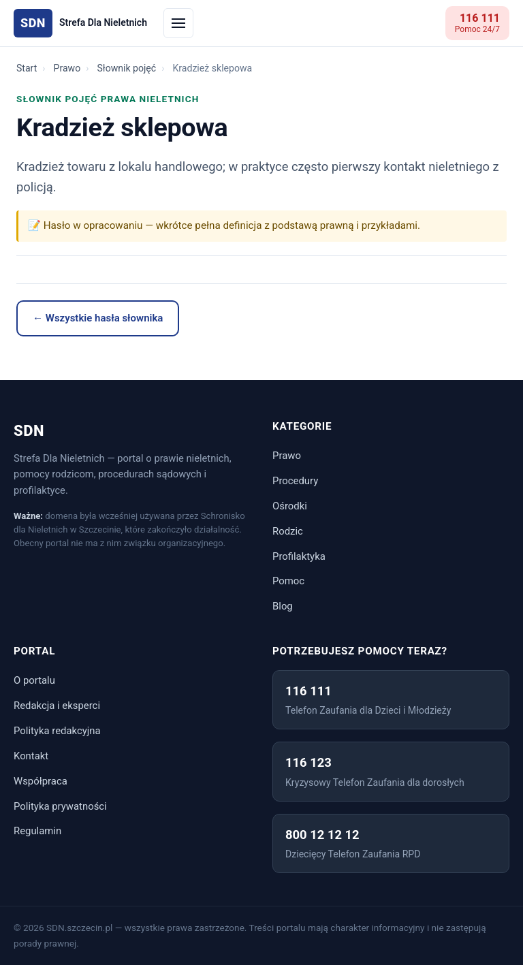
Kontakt (31, 756)
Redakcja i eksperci (57, 705)
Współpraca (40, 781)
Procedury (295, 481)
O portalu (34, 680)
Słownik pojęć (126, 68)
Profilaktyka (299, 556)
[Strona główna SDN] (80, 23)
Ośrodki (289, 506)
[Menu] (178, 23)
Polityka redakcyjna (57, 731)
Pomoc (288, 581)
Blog (282, 606)
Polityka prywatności (60, 806)
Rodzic (287, 531)
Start (26, 68)
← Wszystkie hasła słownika (98, 318)
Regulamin (37, 831)
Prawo (67, 68)
